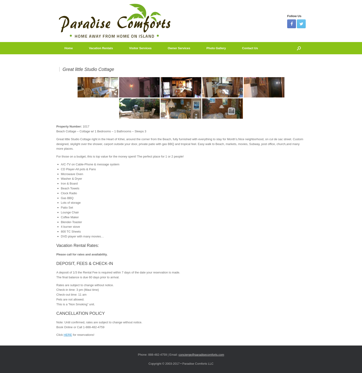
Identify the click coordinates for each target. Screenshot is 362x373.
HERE (68, 335)
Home (68, 48)
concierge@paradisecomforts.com (201, 354)
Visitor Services (140, 48)
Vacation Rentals (101, 48)
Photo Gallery (216, 48)
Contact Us (250, 48)
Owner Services (179, 48)
